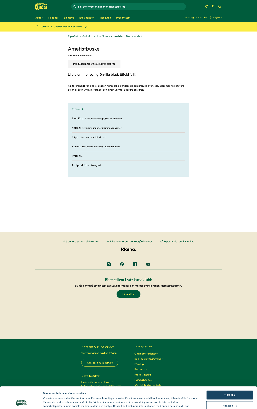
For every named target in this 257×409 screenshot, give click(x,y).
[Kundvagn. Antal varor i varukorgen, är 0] (219, 6)
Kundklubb (201, 17)
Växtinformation (91, 36)
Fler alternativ (51, 402)
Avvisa (230, 396)
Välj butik (215, 17)
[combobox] (132, 7)
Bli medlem (128, 294)
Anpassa (230, 385)
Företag (189, 17)
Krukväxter (117, 36)
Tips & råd (73, 36)
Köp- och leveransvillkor (148, 358)
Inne (105, 36)
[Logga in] (213, 6)
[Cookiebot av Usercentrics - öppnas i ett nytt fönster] (21, 402)
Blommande (133, 36)
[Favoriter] (207, 6)
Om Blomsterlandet (146, 353)
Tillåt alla (229, 374)
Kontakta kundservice (100, 362)
